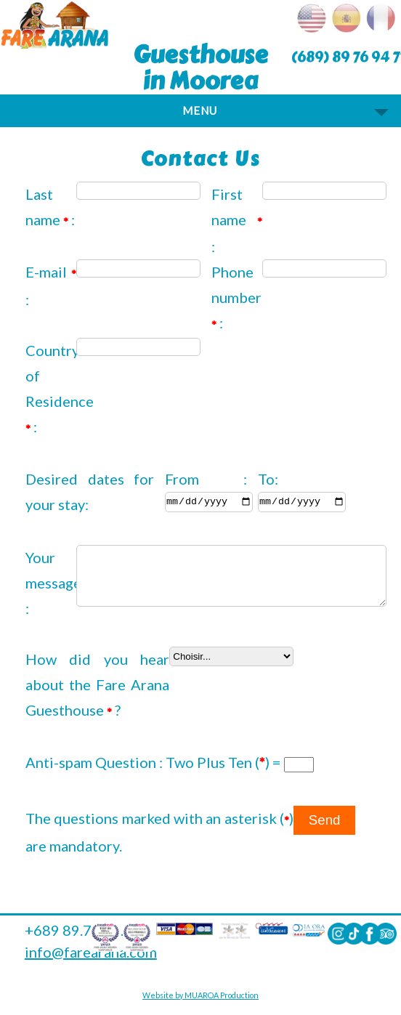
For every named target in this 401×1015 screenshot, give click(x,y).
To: (268, 479)
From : (206, 479)
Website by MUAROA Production (200, 1000)
